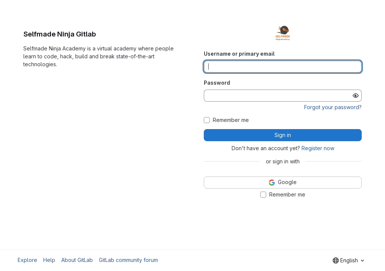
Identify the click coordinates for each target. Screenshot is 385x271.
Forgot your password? (333, 107)
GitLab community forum (128, 260)
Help (49, 260)
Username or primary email (239, 53)
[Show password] (356, 96)
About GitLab (77, 260)
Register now (318, 148)
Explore (27, 260)
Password (217, 82)
